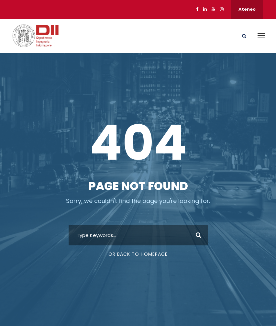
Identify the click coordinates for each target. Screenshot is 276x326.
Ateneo (247, 9)
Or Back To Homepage (138, 254)
